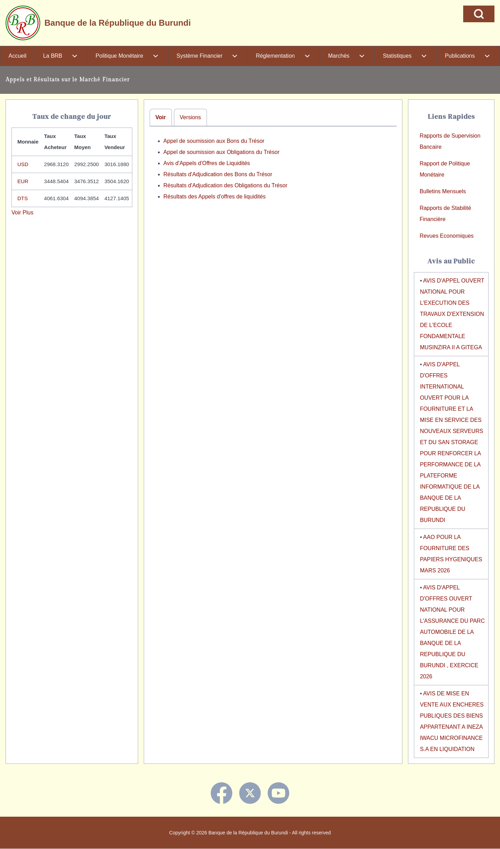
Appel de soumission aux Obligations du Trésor (222, 152)
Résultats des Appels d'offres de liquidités (215, 196)
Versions (190, 117)
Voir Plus (22, 212)
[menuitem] (17, 56)
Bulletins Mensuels (442, 191)
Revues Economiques (446, 236)
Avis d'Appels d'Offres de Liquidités (207, 163)
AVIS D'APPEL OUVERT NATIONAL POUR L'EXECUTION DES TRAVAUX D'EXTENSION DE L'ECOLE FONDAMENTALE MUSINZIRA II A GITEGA (452, 314)
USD (22, 164)
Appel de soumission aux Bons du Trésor (214, 141)
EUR (22, 181)
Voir (161, 117)
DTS (22, 198)
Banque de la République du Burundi (117, 22)
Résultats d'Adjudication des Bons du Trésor (218, 174)
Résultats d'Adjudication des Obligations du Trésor (226, 185)
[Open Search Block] (478, 14)
